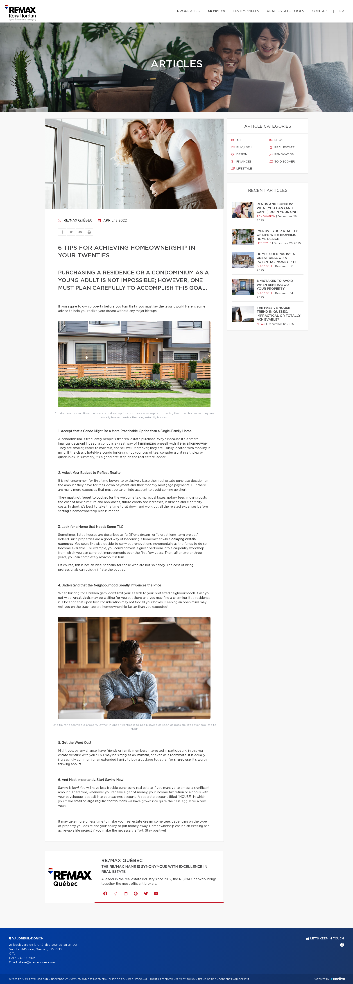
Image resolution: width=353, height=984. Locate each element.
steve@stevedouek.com (36, 962)
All (236, 140)
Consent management (233, 979)
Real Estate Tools (285, 11)
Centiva (338, 978)
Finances (241, 161)
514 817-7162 (26, 958)
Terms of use (207, 979)
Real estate (281, 147)
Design (239, 154)
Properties (188, 11)
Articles (216, 11)
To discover (282, 161)
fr (341, 11)
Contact (320, 11)
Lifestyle (241, 168)
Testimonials (246, 11)
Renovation (281, 154)
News (276, 140)
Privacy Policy (185, 979)
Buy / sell (242, 147)
